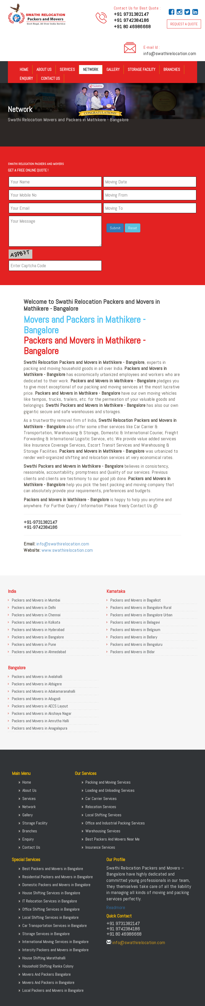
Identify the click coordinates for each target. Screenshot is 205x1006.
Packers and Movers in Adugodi (36, 698)
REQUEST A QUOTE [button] (184, 24)
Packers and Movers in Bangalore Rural (140, 607)
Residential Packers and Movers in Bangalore (57, 877)
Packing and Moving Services (108, 782)
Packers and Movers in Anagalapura (39, 728)
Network (90, 69)
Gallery (113, 69)
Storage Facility (141, 69)
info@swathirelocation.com (170, 53)
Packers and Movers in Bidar (132, 652)
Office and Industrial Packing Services (115, 823)
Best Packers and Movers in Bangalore (52, 868)
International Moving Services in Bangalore (55, 941)
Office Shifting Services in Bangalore (51, 909)
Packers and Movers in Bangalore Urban (141, 615)
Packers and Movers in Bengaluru (136, 644)
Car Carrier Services (101, 798)
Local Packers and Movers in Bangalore (53, 990)
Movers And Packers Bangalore (46, 974)
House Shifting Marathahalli (43, 958)
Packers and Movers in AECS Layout (40, 706)
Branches (171, 69)
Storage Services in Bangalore (46, 933)
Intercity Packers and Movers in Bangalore (55, 950)
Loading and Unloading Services (110, 790)
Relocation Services (100, 806)
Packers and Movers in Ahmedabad (39, 652)
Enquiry (26, 78)
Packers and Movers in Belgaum (135, 629)
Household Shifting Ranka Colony (47, 966)
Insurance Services (100, 847)
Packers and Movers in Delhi (34, 607)
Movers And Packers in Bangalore (48, 982)
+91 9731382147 (131, 14)
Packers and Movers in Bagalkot (135, 600)
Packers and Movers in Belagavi (135, 622)
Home (24, 69)
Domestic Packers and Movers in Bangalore (56, 884)
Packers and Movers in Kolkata (36, 622)
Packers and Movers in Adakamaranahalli (43, 691)
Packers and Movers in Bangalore (38, 637)
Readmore (115, 907)
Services (67, 69)
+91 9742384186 (131, 20)
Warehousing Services (102, 831)
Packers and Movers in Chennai (36, 615)
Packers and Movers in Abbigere (37, 684)
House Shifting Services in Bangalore (51, 893)
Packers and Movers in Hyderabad (38, 629)
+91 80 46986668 (132, 26)
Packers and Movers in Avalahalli (37, 676)
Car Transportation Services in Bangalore (54, 925)
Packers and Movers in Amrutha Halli (40, 721)
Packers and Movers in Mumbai (36, 600)
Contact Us (50, 78)
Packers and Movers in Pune (34, 644)
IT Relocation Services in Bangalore (49, 901)
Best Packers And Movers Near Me (112, 839)
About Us (44, 69)
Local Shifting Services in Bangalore (50, 917)
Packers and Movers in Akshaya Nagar (41, 713)
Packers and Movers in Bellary (133, 637)
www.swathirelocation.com (67, 550)
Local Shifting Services (103, 815)
